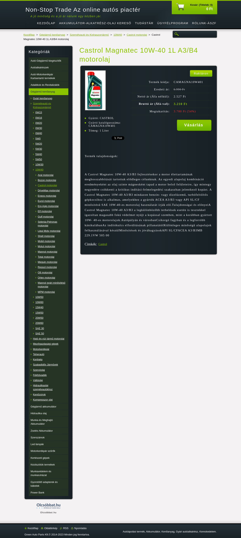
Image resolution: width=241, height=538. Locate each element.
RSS (66, 528)
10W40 (117, 34)
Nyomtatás (80, 528)
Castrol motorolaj (137, 34)
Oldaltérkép (50, 528)
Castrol (102, 244)
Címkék (90, 244)
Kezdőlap (29, 34)
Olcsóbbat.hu (48, 512)
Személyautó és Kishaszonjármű (89, 34)
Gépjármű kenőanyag (52, 34)
